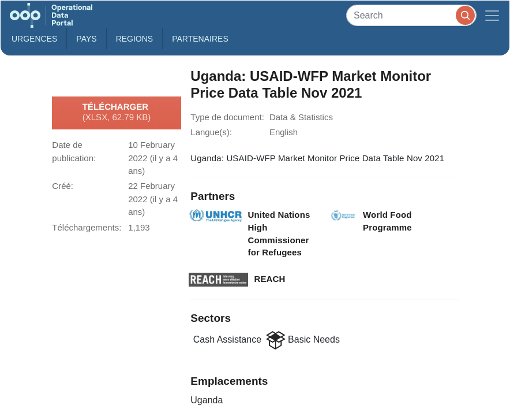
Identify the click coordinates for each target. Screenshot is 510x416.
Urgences (34, 38)
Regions (134, 38)
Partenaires (200, 38)
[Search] (411, 15)
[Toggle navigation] (492, 15)
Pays (86, 38)
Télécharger (116, 112)
